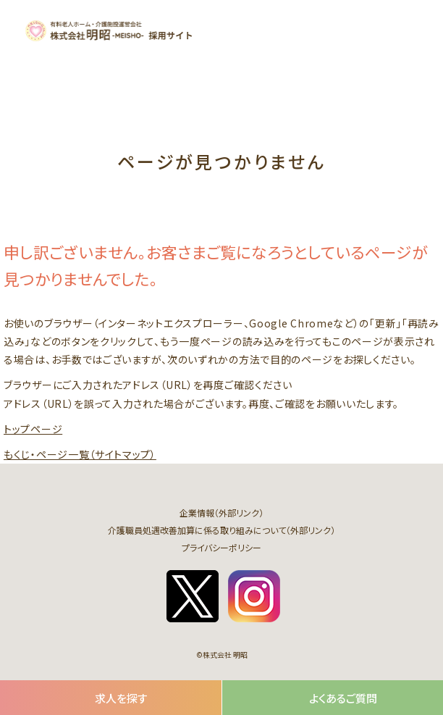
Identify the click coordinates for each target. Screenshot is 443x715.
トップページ (33, 429)
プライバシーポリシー (221, 547)
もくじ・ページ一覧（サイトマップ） (80, 454)
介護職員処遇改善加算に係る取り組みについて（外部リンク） (221, 530)
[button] (407, 30)
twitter (192, 596)
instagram (254, 596)
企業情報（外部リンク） (221, 512)
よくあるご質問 (343, 698)
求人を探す (121, 698)
